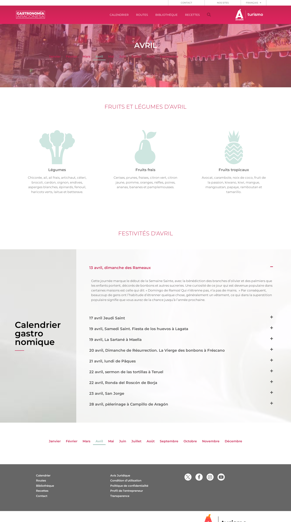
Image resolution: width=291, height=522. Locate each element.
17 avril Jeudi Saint (107, 318)
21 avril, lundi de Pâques (112, 361)
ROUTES (142, 15)
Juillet (136, 56)
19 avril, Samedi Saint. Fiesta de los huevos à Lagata (138, 329)
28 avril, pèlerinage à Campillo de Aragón (128, 404)
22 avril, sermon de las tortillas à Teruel (126, 372)
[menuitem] (253, 3)
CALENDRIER (119, 15)
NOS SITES (223, 2)
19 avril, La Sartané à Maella (115, 339)
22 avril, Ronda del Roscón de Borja (123, 382)
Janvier (55, 56)
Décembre (233, 56)
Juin (122, 56)
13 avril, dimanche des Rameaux (120, 267)
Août (151, 56)
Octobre (190, 56)
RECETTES (192, 15)
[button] (209, 15)
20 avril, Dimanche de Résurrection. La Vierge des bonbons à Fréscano (157, 350)
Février (71, 56)
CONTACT (186, 2)
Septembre (169, 56)
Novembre (211, 56)
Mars (86, 56)
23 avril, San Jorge (106, 393)
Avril (99, 56)
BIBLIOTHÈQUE (166, 15)
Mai (111, 56)
